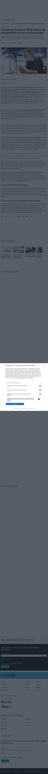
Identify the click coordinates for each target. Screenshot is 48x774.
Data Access (24, 408)
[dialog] (24, 387)
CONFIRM (15, 403)
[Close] (45, 365)
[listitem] (24, 383)
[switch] (39, 385)
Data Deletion (17, 408)
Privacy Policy (31, 408)
